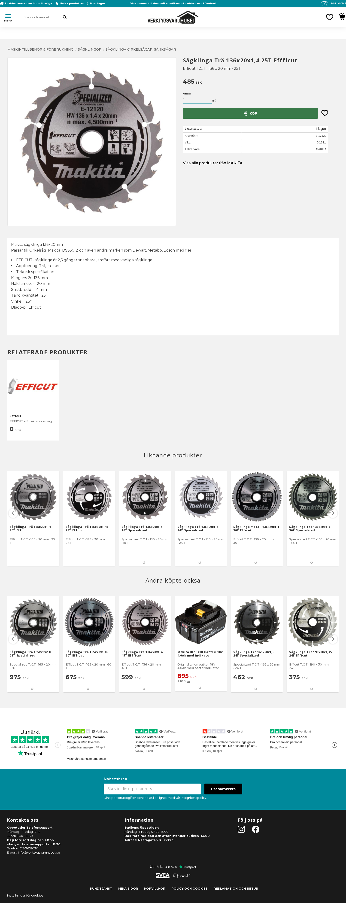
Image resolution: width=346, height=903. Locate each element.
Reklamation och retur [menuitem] (236, 888)
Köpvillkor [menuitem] (154, 888)
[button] (329, 17)
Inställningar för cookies (25, 895)
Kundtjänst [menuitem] (101, 888)
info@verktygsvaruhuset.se (39, 852)
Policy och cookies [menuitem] (189, 888)
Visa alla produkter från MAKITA (213, 163)
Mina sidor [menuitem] (128, 888)
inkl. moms (338, 3)
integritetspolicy (193, 798)
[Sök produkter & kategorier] (46, 17)
